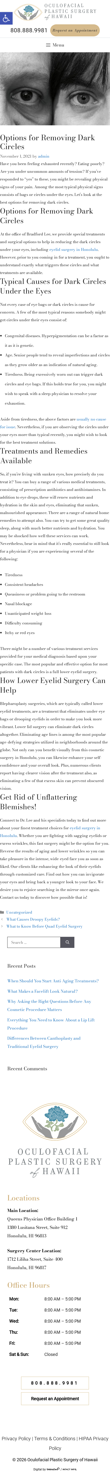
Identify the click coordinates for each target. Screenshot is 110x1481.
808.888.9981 (29, 30)
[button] (6, 18)
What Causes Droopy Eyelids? (33, 919)
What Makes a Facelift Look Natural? (42, 991)
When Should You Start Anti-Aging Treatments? (53, 981)
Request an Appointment (75, 30)
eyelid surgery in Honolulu (73, 249)
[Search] (67, 942)
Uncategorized (19, 912)
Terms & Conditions (54, 1438)
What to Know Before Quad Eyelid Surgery (44, 926)
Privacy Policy (16, 1438)
